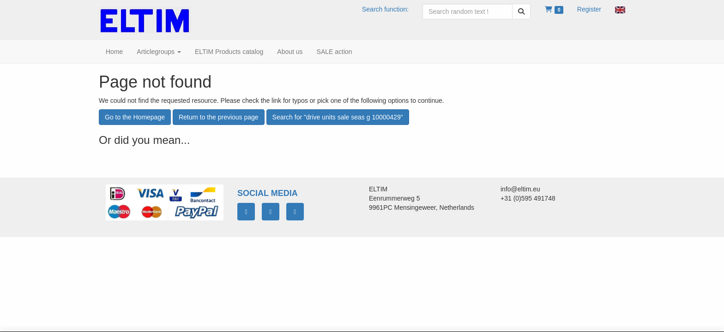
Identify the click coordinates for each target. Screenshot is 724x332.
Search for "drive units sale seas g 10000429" (337, 117)
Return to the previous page (219, 117)
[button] (620, 9)
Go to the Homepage (135, 117)
